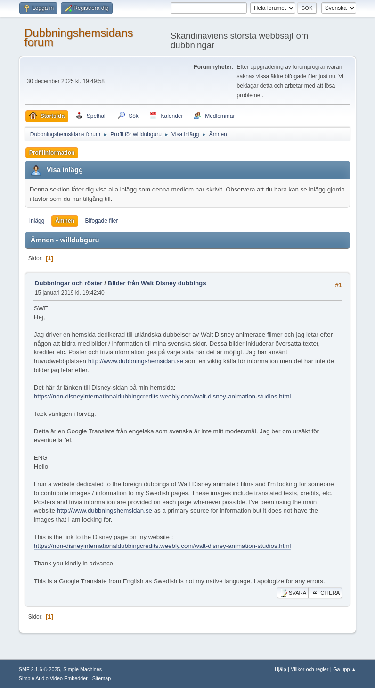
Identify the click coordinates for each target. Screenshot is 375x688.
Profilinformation (52, 152)
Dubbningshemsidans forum (78, 37)
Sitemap (101, 678)
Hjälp (280, 669)
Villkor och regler (309, 669)
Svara (292, 593)
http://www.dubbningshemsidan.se (135, 361)
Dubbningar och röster (69, 283)
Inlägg (37, 220)
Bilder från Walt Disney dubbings (157, 283)
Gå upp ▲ (344, 669)
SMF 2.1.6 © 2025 (39, 669)
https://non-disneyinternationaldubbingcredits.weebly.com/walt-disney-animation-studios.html (162, 396)
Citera (325, 593)
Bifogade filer (101, 220)
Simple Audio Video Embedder (53, 678)
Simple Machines (82, 669)
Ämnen (64, 220)
